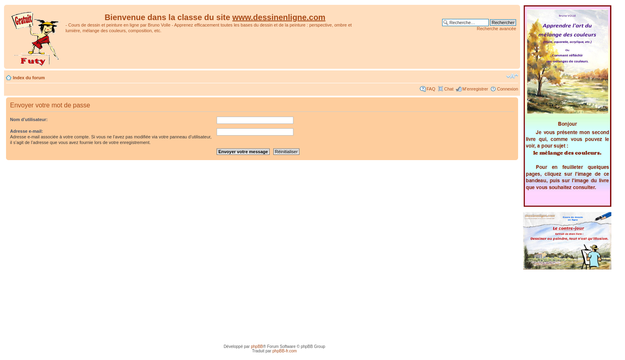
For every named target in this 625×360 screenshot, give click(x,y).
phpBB (257, 346)
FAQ (430, 88)
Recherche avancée (496, 28)
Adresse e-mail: (26, 131)
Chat (448, 88)
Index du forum (29, 77)
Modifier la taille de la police (512, 76)
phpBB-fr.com (285, 351)
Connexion (507, 88)
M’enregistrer (475, 88)
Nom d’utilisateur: (29, 119)
